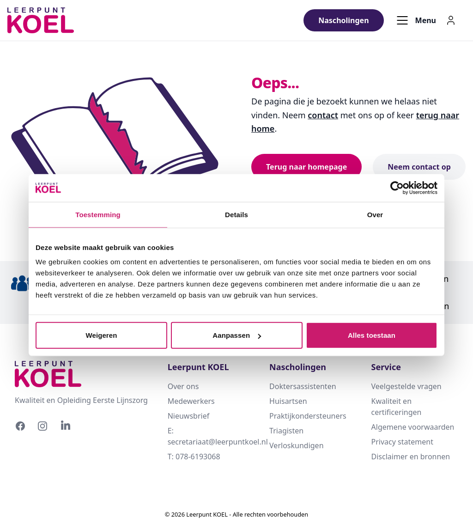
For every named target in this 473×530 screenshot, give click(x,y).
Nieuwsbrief (189, 416)
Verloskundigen (296, 445)
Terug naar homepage (306, 167)
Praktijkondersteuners (307, 416)
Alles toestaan (371, 335)
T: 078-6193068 (194, 456)
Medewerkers (191, 401)
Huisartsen (288, 401)
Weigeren (101, 335)
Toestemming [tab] (98, 214)
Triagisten (286, 431)
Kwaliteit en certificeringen (396, 406)
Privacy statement (402, 442)
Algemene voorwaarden (413, 427)
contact (323, 115)
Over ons (183, 386)
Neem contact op (419, 167)
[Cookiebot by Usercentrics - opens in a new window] (397, 188)
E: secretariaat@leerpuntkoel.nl (211, 436)
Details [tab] (236, 214)
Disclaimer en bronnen (410, 456)
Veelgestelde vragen (406, 386)
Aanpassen (236, 335)
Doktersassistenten (302, 386)
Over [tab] (375, 214)
